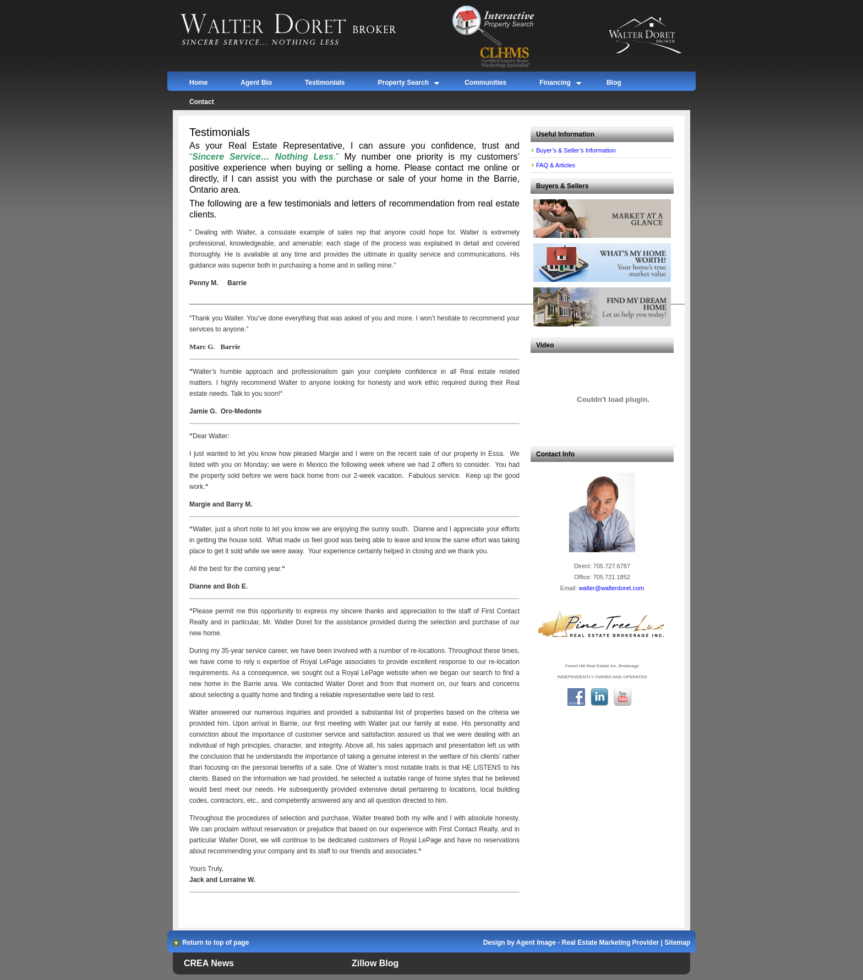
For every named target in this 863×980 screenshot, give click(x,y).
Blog (614, 82)
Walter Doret (301, 30)
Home (198, 82)
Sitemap (677, 942)
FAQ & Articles (555, 165)
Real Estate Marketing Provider (610, 942)
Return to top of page (215, 942)
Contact (201, 102)
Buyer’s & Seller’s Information (576, 150)
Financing (555, 84)
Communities (485, 82)
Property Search (403, 84)
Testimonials (325, 82)
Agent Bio (256, 82)
